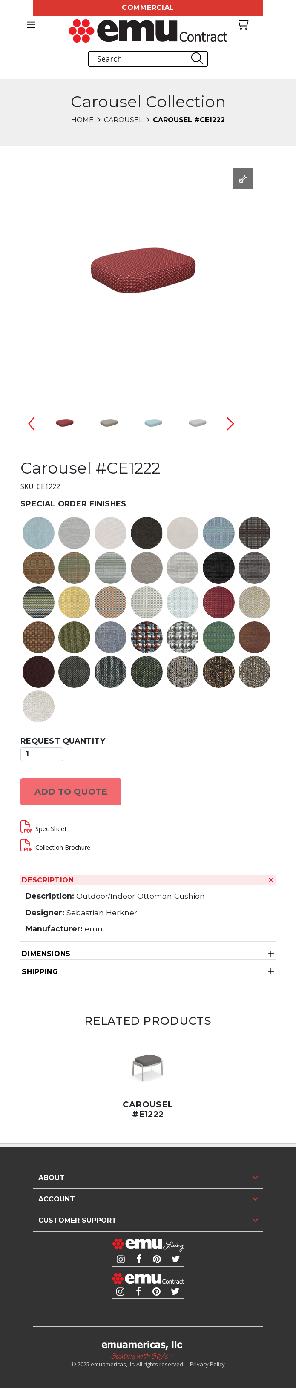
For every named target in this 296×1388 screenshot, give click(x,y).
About (51, 1178)
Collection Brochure (62, 847)
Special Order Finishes (73, 503)
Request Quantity (62, 740)
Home (82, 120)
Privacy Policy (207, 1364)
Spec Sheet (51, 829)
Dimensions (46, 954)
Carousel (123, 120)
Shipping (40, 972)
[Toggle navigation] (31, 25)
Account (56, 1199)
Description (48, 880)
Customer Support (77, 1220)
